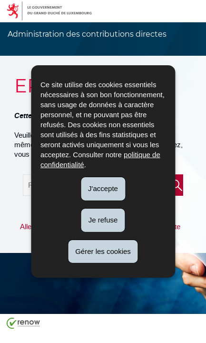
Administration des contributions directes (87, 34)
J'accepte (103, 188)
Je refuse (103, 220)
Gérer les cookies (103, 251)
